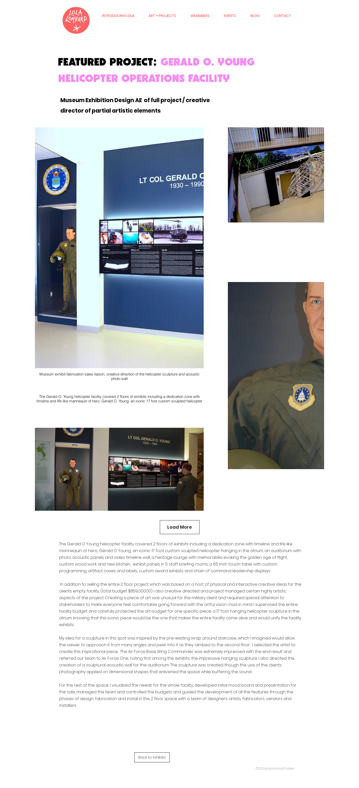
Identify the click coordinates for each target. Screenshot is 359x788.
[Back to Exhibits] (152, 757)
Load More (179, 527)
